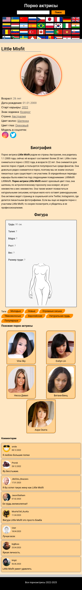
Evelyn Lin (61, 361)
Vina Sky (21, 361)
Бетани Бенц (61, 395)
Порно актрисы (41, 5)
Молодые (16, 311)
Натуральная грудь (59, 316)
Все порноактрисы (35, 582)
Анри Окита (41, 430)
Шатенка (23, 120)
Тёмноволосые (13, 316)
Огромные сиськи (52, 311)
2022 (25, 107)
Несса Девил (21, 395)
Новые (31, 311)
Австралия (19, 116)
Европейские (35, 316)
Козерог (25, 112)
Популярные (11, 320)
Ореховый (22, 125)
